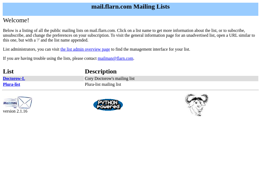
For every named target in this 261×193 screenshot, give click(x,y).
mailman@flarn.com (115, 58)
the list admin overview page (85, 49)
